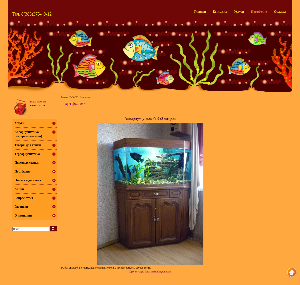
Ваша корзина (38, 101)
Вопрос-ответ (24, 198)
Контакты (220, 11)
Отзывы (280, 11)
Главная (200, 11)
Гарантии (21, 206)
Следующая (164, 271)
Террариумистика (27, 154)
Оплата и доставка (28, 180)
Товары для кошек (28, 145)
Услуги (239, 11)
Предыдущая (136, 271)
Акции (19, 189)
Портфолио (23, 171)
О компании (23, 215)
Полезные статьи (27, 162)
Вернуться (151, 271)
